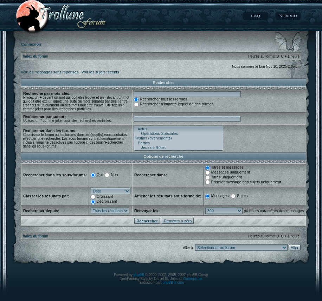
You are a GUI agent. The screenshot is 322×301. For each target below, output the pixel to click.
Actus (179, 129)
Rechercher (288, 16)
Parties (179, 143)
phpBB (139, 275)
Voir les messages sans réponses (49, 72)
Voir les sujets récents (100, 72)
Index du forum (35, 56)
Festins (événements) (179, 138)
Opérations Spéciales (179, 133)
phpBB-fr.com (173, 282)
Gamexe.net (192, 279)
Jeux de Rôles (179, 147)
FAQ (255, 16)
